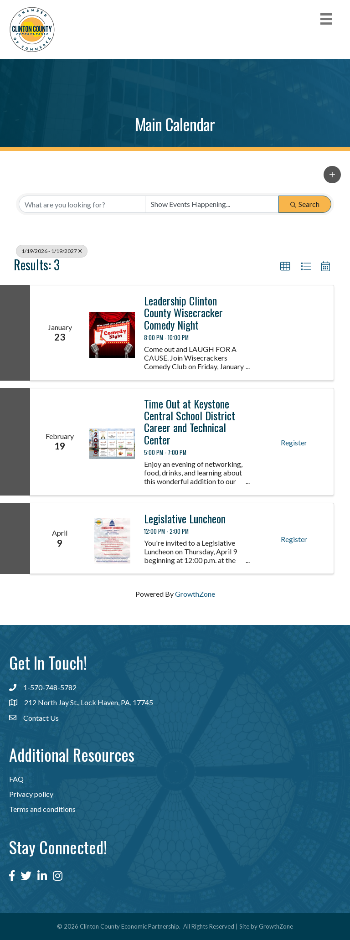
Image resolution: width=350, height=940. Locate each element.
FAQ (16, 779)
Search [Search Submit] (304, 204)
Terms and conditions (42, 809)
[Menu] (326, 19)
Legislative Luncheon (185, 518)
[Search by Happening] (212, 204)
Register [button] (294, 442)
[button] (332, 174)
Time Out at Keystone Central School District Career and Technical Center (189, 422)
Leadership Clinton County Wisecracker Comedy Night (183, 312)
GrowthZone (195, 593)
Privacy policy (31, 794)
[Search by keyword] (82, 204)
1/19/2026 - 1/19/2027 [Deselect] (51, 251)
